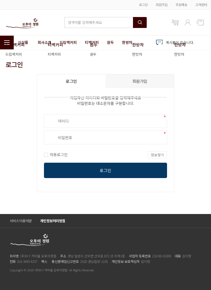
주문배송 (181, 4)
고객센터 (201, 4)
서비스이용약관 (21, 220)
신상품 (23, 42)
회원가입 (161, 4)
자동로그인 (56, 154)
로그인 (143, 4)
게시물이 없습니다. (180, 42)
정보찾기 (157, 154)
